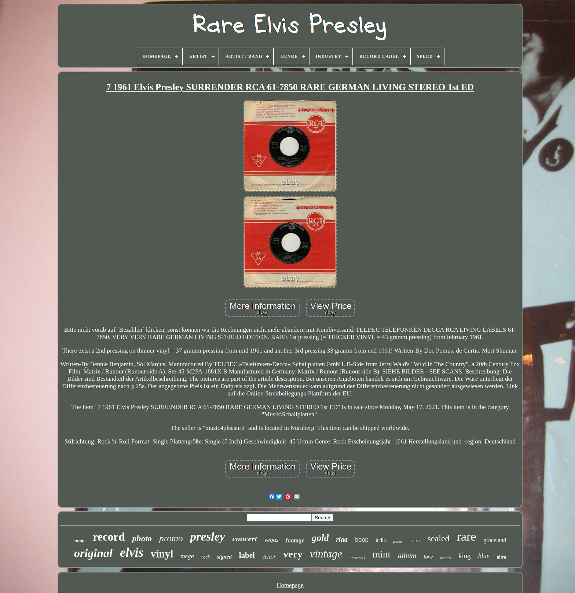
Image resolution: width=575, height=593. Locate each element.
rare (466, 536)
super (415, 540)
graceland (494, 540)
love (428, 557)
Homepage (290, 585)
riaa (342, 539)
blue (484, 556)
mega (187, 556)
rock (205, 557)
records (445, 558)
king (464, 556)
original (93, 553)
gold (320, 538)
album (407, 556)
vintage (326, 554)
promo (171, 538)
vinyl (162, 554)
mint (382, 554)
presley (207, 536)
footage (295, 541)
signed (224, 557)
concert (244, 538)
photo (142, 538)
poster (398, 541)
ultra (501, 557)
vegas (271, 539)
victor (269, 556)
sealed (439, 538)
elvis (131, 552)
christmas (357, 558)
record (109, 536)
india (381, 540)
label (247, 555)
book (361, 539)
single (79, 540)
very (293, 554)
